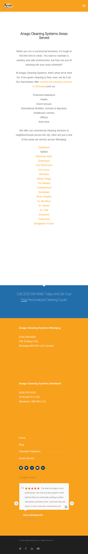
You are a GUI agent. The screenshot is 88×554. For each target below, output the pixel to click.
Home (22, 437)
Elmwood (44, 214)
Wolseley (44, 174)
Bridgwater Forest (44, 223)
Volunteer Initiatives (29, 451)
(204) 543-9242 (27, 392)
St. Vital (44, 210)
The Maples (43, 183)
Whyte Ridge (44, 178)
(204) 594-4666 (27, 337)
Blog (21, 444)
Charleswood (44, 187)
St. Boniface (44, 201)
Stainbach (43, 147)
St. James (43, 205)
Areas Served (26, 458)
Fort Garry (44, 169)
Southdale (44, 192)
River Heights (43, 196)
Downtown (44, 160)
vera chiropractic (33, 515)
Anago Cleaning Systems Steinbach (40, 383)
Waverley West (44, 156)
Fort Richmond (44, 165)
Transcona (44, 219)
